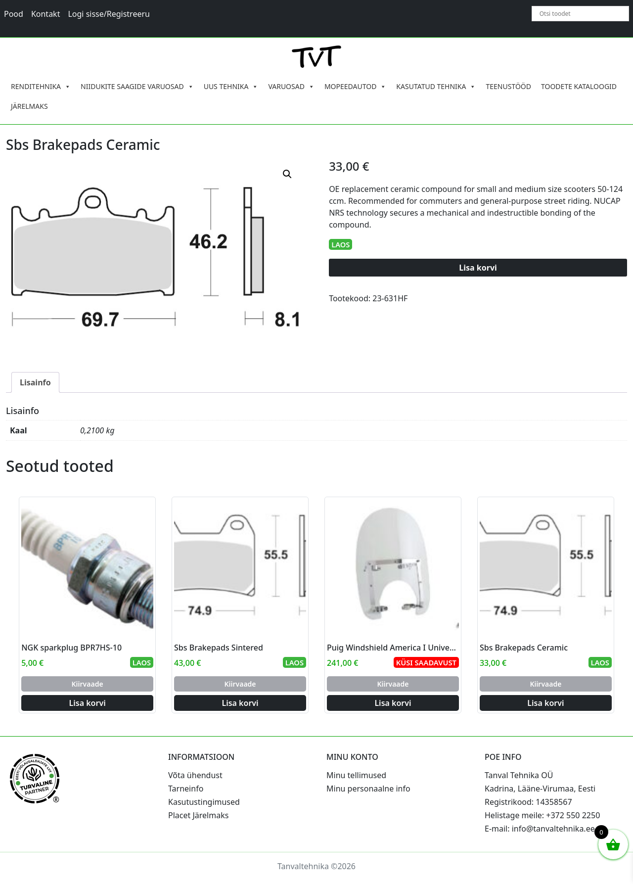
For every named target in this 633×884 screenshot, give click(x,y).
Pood (13, 13)
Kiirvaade (87, 684)
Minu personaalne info (368, 788)
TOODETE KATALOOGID (579, 86)
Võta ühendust (195, 775)
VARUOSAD (291, 86)
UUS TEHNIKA (231, 86)
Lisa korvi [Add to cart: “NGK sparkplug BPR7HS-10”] (87, 703)
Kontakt (45, 13)
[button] (287, 174)
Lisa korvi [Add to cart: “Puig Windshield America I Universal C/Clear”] (392, 703)
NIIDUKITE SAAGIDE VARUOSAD (137, 86)
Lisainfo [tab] (35, 382)
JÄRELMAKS (29, 106)
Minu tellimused (356, 775)
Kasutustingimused (204, 801)
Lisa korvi (478, 267)
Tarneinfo (185, 788)
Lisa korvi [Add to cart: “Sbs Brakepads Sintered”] (240, 703)
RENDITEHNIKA (41, 86)
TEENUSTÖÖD (508, 86)
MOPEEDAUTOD (355, 86)
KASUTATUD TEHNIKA (436, 86)
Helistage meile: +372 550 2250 (542, 815)
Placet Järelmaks (198, 815)
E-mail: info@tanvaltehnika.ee (540, 828)
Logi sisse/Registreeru (109, 13)
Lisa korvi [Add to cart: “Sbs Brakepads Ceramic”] (545, 703)
